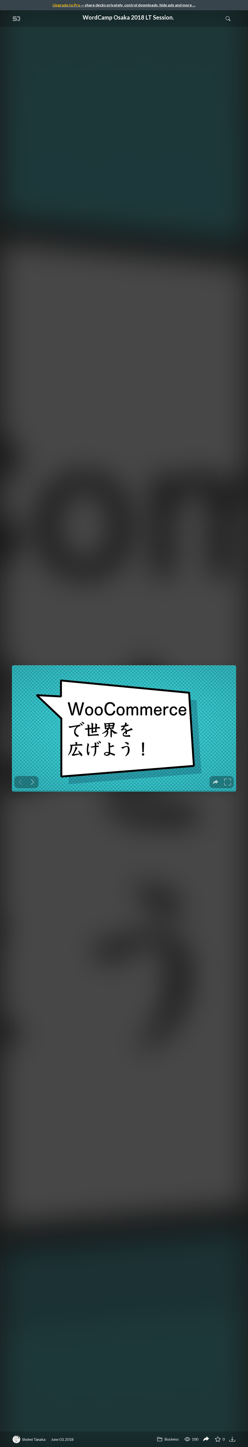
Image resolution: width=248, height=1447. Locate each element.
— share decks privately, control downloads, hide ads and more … (124, 5)
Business (168, 1439)
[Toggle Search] (228, 18)
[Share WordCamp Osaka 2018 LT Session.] (206, 1439)
